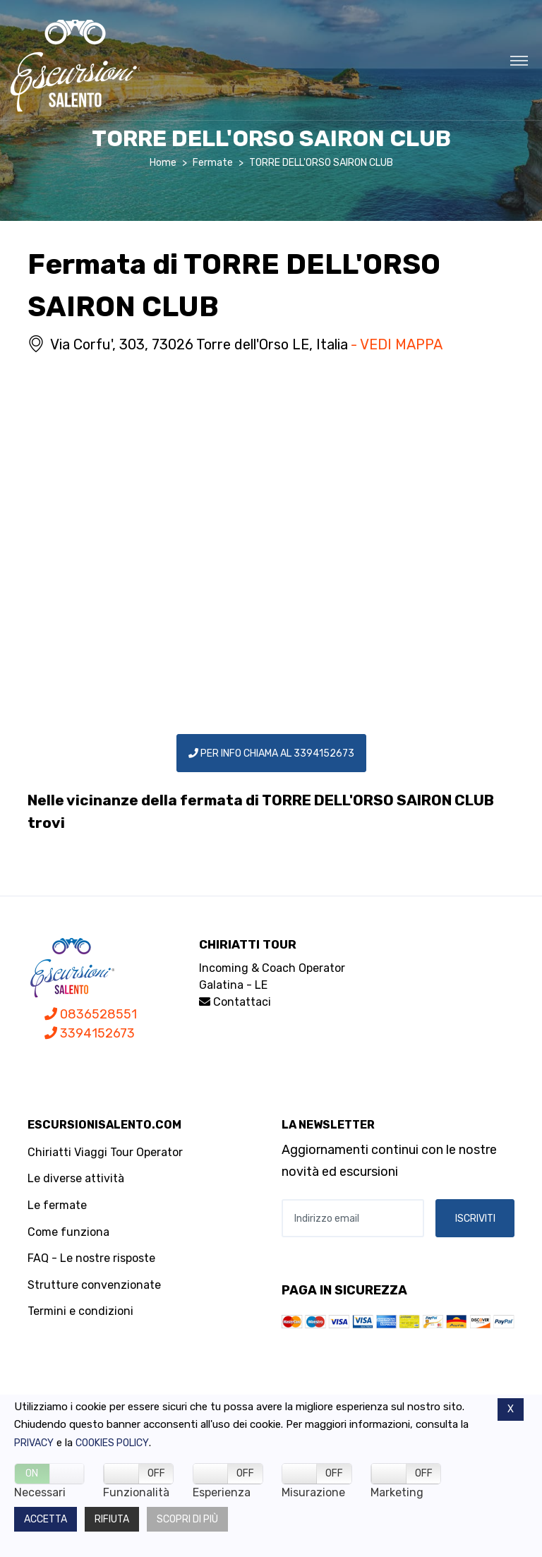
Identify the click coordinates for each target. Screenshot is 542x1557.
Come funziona (68, 1232)
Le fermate (57, 1205)
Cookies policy (112, 1443)
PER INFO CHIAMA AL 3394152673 (271, 753)
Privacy (34, 1443)
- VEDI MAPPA (396, 344)
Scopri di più (187, 1519)
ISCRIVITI (475, 1219)
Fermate (213, 163)
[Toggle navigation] (519, 60)
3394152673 (89, 1033)
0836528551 (90, 1014)
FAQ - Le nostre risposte (91, 1258)
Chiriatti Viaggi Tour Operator (105, 1152)
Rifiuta (112, 1519)
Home (163, 163)
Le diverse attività (76, 1178)
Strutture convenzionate (94, 1285)
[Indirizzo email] (353, 1218)
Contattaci (235, 1002)
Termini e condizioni (80, 1311)
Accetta (45, 1519)
